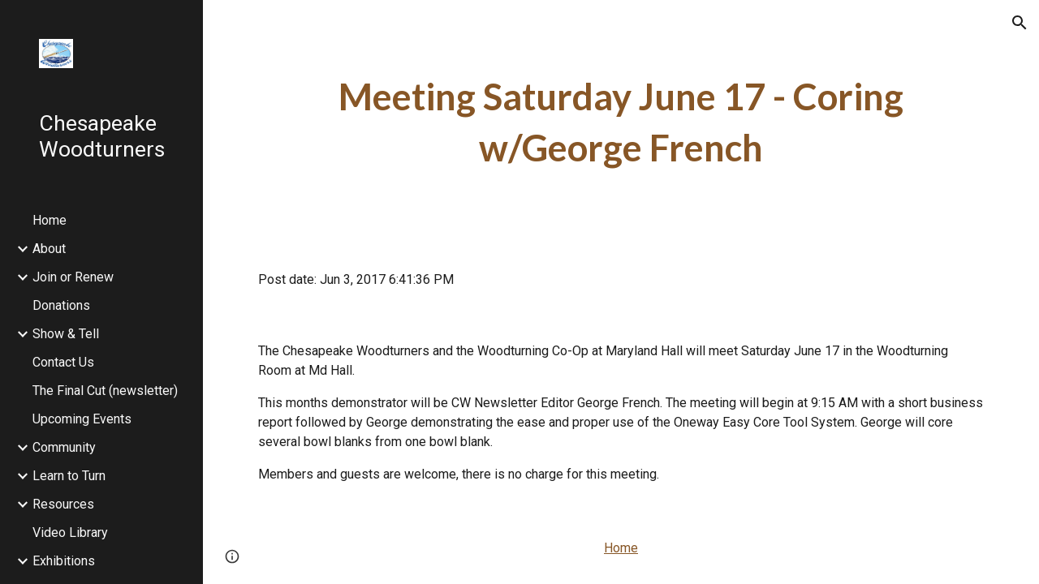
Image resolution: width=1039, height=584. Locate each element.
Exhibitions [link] (63, 561)
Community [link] (64, 447)
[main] (621, 122)
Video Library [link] (70, 532)
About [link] (49, 248)
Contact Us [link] (63, 362)
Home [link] (49, 220)
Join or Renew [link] (73, 277)
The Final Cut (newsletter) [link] (105, 390)
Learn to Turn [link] (69, 475)
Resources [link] (63, 504)
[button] (1019, 22)
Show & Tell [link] (65, 333)
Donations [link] (61, 305)
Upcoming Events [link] (81, 419)
